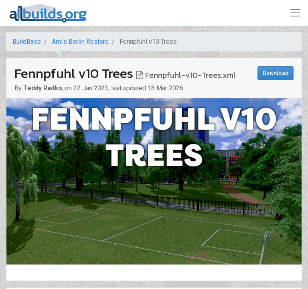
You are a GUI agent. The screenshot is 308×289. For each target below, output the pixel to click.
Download (275, 73)
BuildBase (26, 41)
